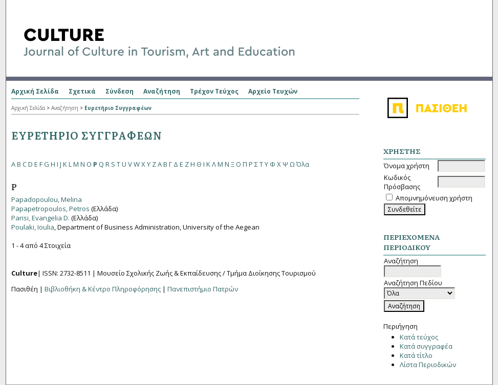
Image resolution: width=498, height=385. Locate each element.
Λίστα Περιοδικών (428, 364)
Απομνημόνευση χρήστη (434, 197)
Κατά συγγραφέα (426, 346)
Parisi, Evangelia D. (40, 217)
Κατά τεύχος (419, 337)
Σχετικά (82, 91)
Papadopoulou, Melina (46, 199)
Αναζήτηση (161, 91)
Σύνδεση (119, 91)
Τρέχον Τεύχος (214, 91)
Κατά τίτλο (416, 355)
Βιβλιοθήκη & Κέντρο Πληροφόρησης (103, 288)
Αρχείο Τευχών (272, 91)
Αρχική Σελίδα (35, 91)
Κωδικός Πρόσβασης (402, 182)
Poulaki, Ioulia (32, 227)
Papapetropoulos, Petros (50, 208)
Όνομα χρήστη (406, 165)
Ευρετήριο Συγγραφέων (117, 107)
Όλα (302, 164)
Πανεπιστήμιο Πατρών (202, 288)
